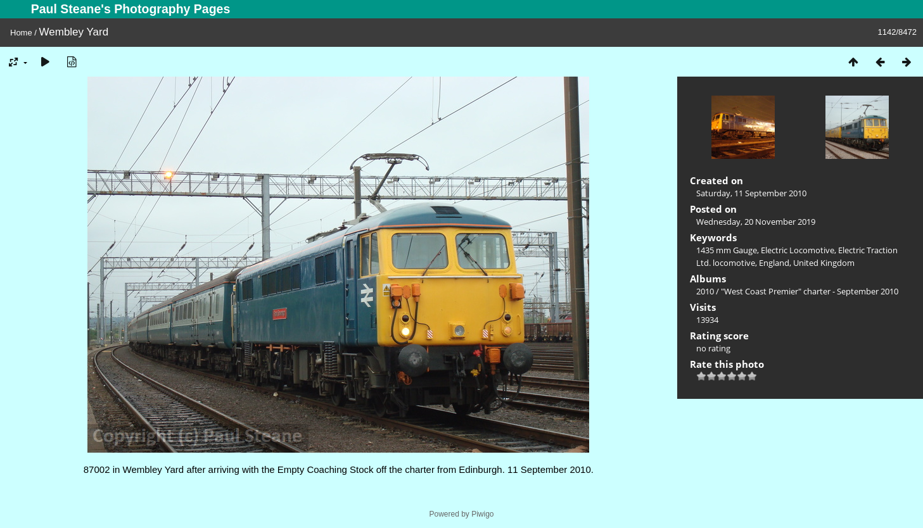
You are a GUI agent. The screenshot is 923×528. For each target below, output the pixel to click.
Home (21, 32)
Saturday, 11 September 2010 (751, 193)
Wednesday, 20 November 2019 (755, 221)
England (774, 262)
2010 (705, 291)
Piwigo (482, 514)
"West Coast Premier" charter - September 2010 (809, 291)
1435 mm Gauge (726, 250)
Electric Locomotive (797, 250)
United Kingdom (824, 262)
